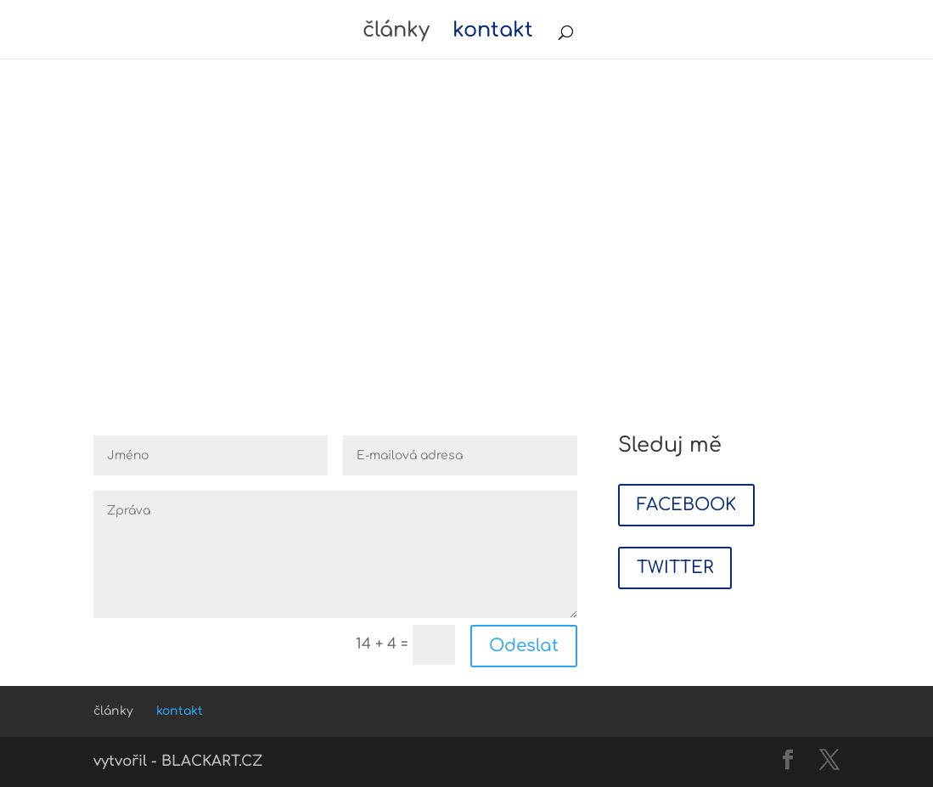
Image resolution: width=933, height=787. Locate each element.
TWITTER (675, 567)
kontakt (492, 33)
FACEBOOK (686, 504)
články (396, 33)
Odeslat (524, 645)
